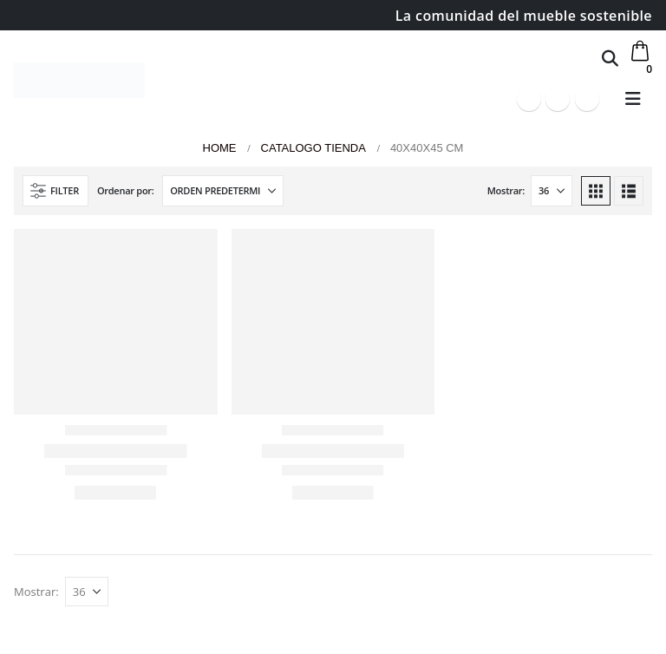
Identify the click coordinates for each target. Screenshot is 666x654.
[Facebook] (529, 99)
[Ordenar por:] (223, 190)
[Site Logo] (79, 80)
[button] (610, 58)
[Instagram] (587, 99)
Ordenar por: (125, 190)
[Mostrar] (551, 190)
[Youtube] (557, 99)
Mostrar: (506, 190)
